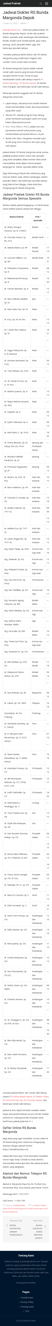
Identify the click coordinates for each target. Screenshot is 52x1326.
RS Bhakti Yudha (40, 1096)
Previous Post (16, 1228)
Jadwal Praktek (12, 3)
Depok (37, 1205)
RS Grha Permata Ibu (13, 1100)
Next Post (35, 1229)
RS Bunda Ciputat (28, 83)
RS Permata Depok (33, 1100)
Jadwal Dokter (19, 1205)
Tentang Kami (27, 1306)
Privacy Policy (27, 1302)
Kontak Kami (27, 1297)
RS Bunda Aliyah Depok (21, 1096)
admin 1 (24, 23)
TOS (27, 1311)
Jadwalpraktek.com (12, 29)
